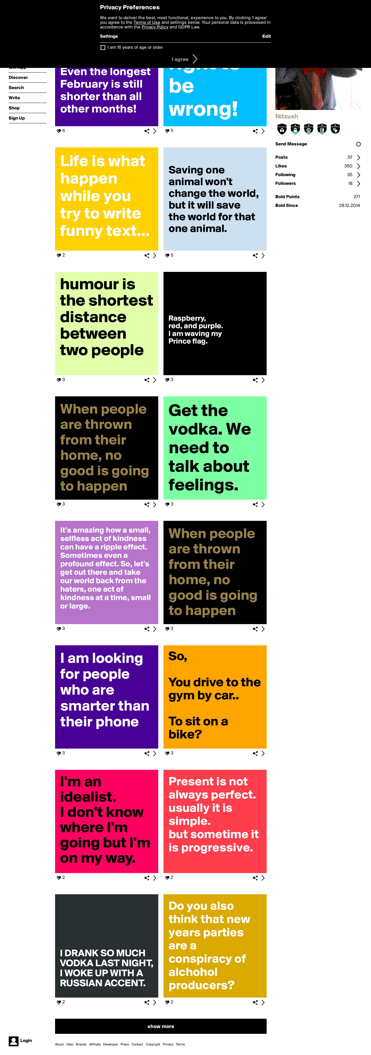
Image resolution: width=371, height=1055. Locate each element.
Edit (266, 36)
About (59, 1044)
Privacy (168, 1044)
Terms (180, 1044)
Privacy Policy (155, 27)
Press (125, 1044)
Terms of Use (147, 22)
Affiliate (95, 1044)
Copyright (153, 1044)
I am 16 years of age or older (135, 47)
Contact (137, 1044)
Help (69, 1044)
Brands (81, 1044)
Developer (110, 1044)
